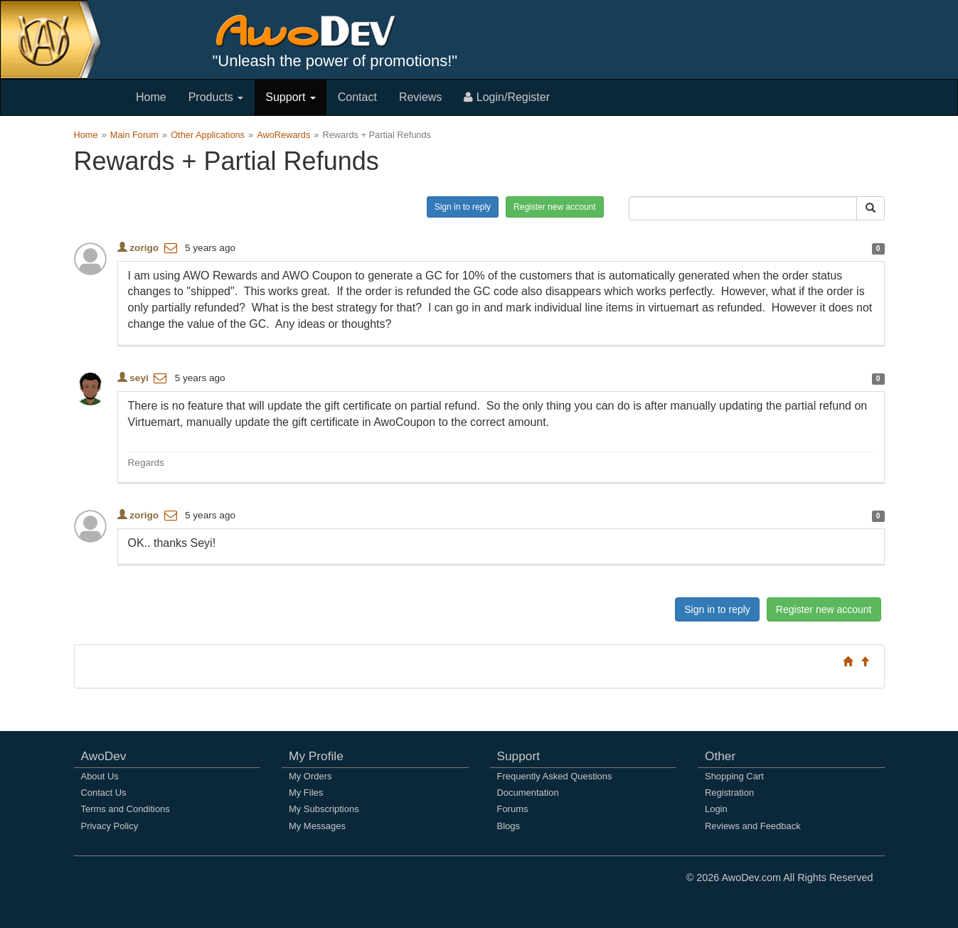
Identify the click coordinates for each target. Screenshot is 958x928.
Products (216, 97)
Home (151, 97)
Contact (357, 97)
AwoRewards (283, 134)
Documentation (528, 792)
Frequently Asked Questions (554, 776)
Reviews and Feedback (753, 826)
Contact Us (104, 792)
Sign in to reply (463, 207)
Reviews (420, 97)
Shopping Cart (734, 776)
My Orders (310, 776)
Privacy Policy (110, 826)
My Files (306, 792)
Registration (729, 792)
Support (290, 97)
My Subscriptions (324, 809)
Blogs (508, 826)
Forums (512, 809)
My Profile (316, 756)
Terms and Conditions (125, 809)
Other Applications (208, 134)
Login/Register (507, 97)
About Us (100, 776)
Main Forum (134, 134)
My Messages (317, 826)
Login (716, 809)
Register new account (554, 207)
